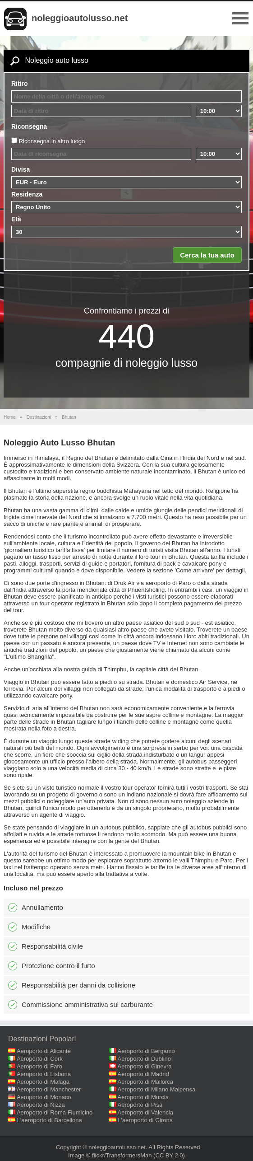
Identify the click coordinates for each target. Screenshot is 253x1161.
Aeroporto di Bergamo (146, 1051)
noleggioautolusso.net (80, 18)
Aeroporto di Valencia (145, 1112)
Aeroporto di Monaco (44, 1097)
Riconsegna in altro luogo (52, 141)
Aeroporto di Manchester (49, 1089)
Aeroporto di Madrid (143, 1074)
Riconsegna (29, 126)
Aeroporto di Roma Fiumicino (54, 1112)
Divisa (20, 169)
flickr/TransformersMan (122, 1155)
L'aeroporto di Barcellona (49, 1120)
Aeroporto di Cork (40, 1058)
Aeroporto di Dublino (144, 1058)
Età (16, 219)
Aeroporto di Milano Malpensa (157, 1089)
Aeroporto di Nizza (41, 1104)
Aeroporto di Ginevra (145, 1066)
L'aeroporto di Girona (145, 1120)
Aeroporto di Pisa (140, 1104)
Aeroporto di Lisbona (44, 1074)
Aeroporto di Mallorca (146, 1081)
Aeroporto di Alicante (44, 1051)
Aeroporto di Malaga (43, 1081)
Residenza (26, 194)
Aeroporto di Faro (39, 1066)
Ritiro (19, 83)
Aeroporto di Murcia (143, 1097)
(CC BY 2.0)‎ (169, 1155)
